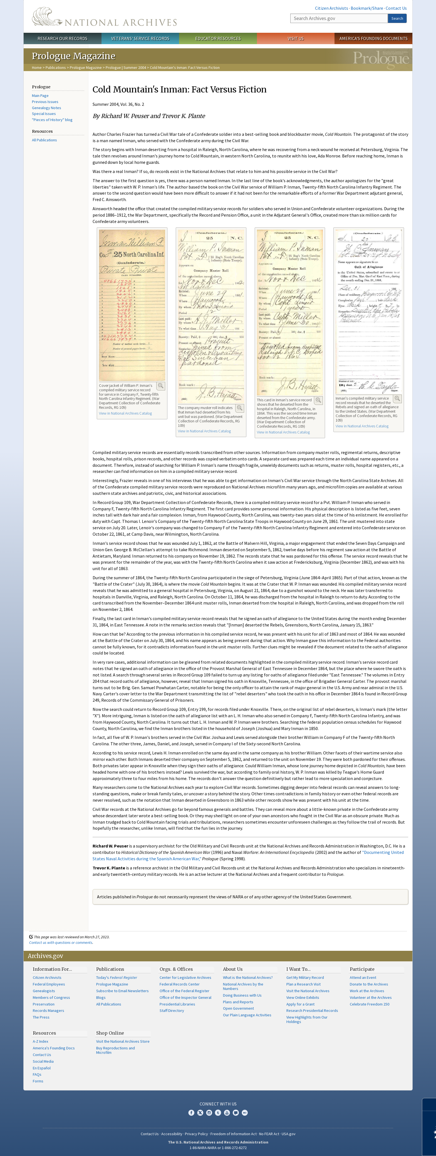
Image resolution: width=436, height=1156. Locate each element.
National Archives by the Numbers (243, 986)
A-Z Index (40, 1041)
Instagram (209, 1112)
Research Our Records (62, 38)
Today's (116, 977)
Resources (44, 1033)
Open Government (238, 1008)
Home (37, 67)
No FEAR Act (269, 1133)
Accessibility (171, 1133)
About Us (233, 969)
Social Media (43, 1061)
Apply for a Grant (300, 1004)
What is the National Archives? (248, 977)
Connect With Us (218, 1104)
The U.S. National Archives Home (104, 16)
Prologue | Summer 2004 (126, 67)
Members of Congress (51, 997)
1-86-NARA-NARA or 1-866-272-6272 (218, 1147)
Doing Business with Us (242, 995)
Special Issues (44, 113)
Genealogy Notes (46, 107)
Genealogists (44, 990)
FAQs (37, 1074)
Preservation (43, 1004)
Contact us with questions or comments (60, 942)
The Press (41, 1017)
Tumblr (218, 1112)
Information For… (52, 969)
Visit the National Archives (308, 990)
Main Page (40, 95)
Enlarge (161, 385)
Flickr (244, 1112)
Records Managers (48, 1010)
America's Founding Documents (374, 38)
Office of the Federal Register (184, 990)
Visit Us (296, 38)
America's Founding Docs (54, 1047)
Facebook (191, 1112)
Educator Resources (218, 38)
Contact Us (396, 8)
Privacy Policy (196, 1133)
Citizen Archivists (331, 8)
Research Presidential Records (312, 1010)
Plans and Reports (238, 1001)
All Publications (44, 139)
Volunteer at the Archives (371, 997)
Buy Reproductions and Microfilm (115, 1050)
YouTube (227, 1112)
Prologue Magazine (86, 67)
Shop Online (110, 1033)
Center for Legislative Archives (185, 977)
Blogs (101, 997)
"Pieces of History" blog (52, 119)
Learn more (386, 1146)
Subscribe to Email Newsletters (122, 990)
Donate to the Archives (369, 984)
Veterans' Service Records (140, 38)
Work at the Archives (367, 990)
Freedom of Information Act (233, 1133)
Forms (38, 1081)
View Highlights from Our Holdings (307, 1019)
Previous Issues (45, 101)
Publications (56, 67)
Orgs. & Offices (176, 969)
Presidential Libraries (177, 1004)
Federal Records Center (180, 984)
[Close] (429, 1104)
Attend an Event (363, 977)
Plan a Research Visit (303, 984)
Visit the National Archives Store (123, 1041)
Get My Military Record (305, 977)
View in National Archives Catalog (125, 413)
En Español (42, 1067)
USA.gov (289, 1133)
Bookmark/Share (367, 8)
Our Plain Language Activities (247, 1014)
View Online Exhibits (302, 997)
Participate (362, 969)
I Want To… (298, 969)
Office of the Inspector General (185, 997)
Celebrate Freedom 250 (369, 1004)
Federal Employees (49, 984)
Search (397, 18)
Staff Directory (172, 1010)
